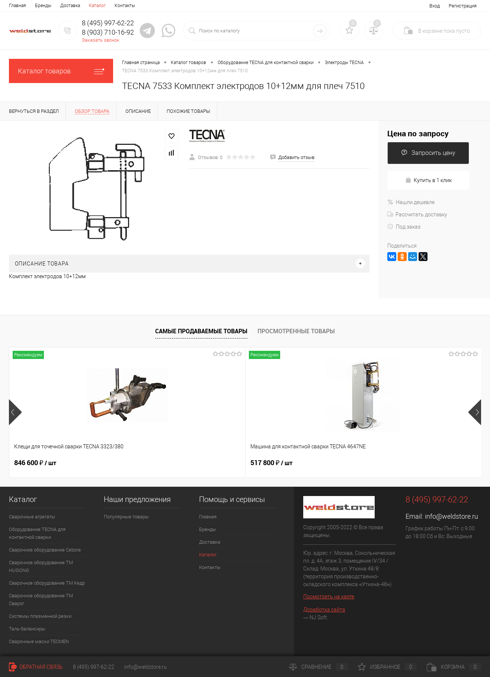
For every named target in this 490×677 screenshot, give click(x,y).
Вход (434, 6)
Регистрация (463, 6)
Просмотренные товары (296, 331)
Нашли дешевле (411, 202)
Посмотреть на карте (328, 597)
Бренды (43, 5)
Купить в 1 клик (428, 180)
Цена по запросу (418, 133)
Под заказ (403, 227)
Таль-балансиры (27, 629)
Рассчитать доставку (417, 214)
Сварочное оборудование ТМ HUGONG (41, 566)
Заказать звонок (100, 40)
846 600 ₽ (35, 463)
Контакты (125, 5)
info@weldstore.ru (451, 516)
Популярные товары (126, 516)
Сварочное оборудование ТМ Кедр (47, 583)
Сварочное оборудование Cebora (45, 550)
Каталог (97, 5)
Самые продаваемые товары (201, 331)
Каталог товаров (61, 71)
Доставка (70, 5)
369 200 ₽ (389, 463)
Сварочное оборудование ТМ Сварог (41, 599)
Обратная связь (36, 667)
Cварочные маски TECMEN (39, 641)
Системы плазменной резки (40, 616)
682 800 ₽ (271, 463)
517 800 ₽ (153, 463)
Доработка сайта (324, 610)
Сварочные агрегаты (32, 516)
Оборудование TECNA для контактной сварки (37, 533)
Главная (17, 5)
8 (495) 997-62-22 (93, 667)
